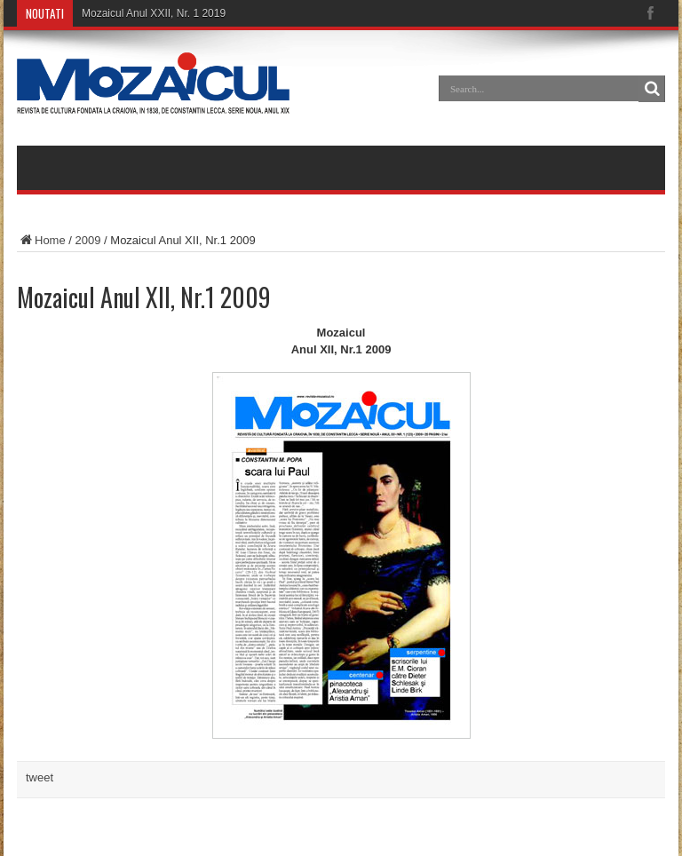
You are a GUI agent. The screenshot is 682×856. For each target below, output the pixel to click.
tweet (39, 777)
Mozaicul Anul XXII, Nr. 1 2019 (154, 13)
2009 (88, 240)
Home (41, 240)
